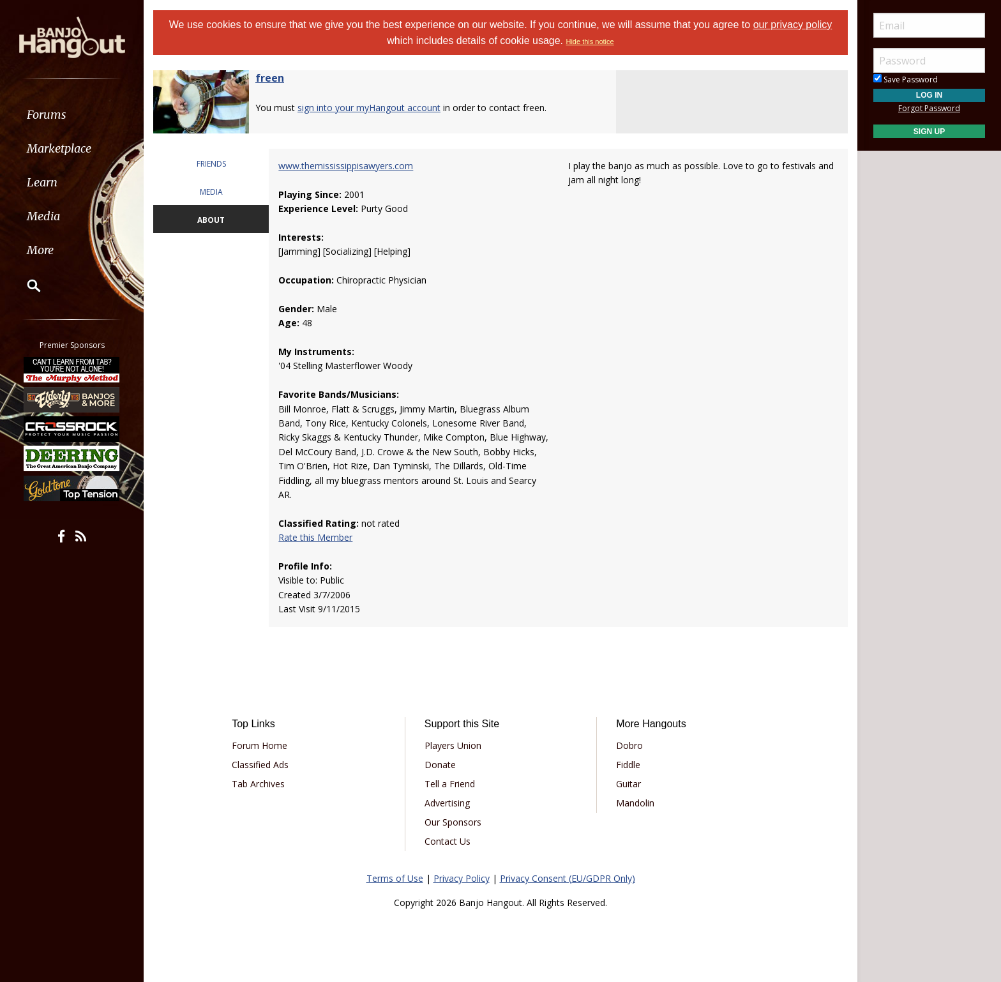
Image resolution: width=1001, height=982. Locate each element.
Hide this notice (589, 41)
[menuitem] (72, 115)
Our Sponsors (453, 822)
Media (43, 216)
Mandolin (635, 803)
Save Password (905, 79)
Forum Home (259, 745)
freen (269, 78)
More (40, 250)
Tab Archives (258, 784)
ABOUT (211, 220)
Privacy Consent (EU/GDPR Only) (567, 878)
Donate (440, 765)
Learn (42, 182)
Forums (46, 114)
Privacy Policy (461, 878)
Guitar (628, 784)
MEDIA (211, 191)
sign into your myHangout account (368, 108)
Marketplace (59, 148)
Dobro (629, 745)
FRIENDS (211, 163)
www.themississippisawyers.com (345, 166)
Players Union (453, 745)
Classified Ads (260, 765)
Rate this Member (315, 537)
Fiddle (628, 765)
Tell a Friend (450, 784)
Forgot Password (929, 108)
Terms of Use (394, 878)
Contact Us (447, 841)
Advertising (447, 803)
